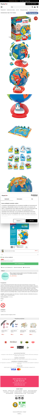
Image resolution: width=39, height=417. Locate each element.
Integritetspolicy (18, 392)
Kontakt (25, 390)
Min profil (5, 390)
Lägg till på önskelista (7, 267)
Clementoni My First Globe (33, 10)
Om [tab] (32, 199)
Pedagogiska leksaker (24, 10)
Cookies (11, 392)
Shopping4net (3, 10)
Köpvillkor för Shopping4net (29, 392)
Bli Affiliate (6, 392)
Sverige (19, 413)
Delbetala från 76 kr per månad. (7, 261)
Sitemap (24, 412)
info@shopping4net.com (19, 385)
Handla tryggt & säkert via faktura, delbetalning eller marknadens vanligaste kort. (19, 367)
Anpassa (19, 220)
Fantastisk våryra (13, 1)
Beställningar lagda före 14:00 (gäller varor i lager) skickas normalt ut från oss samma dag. (19, 358)
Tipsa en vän (26, 267)
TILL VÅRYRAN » (13, 276)
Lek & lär (17, 10)
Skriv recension (18, 267)
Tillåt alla (31, 220)
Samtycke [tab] (7, 199)
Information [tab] (19, 199)
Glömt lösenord (18, 390)
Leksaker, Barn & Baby (11, 10)
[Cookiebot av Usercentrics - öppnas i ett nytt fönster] (32, 195)
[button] (37, 7)
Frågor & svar (11, 390)
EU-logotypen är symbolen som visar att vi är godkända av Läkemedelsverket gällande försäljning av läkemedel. (19, 362)
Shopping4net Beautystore (20, 393)
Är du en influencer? (32, 390)
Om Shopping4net (9, 393)
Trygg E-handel (30, 393)
